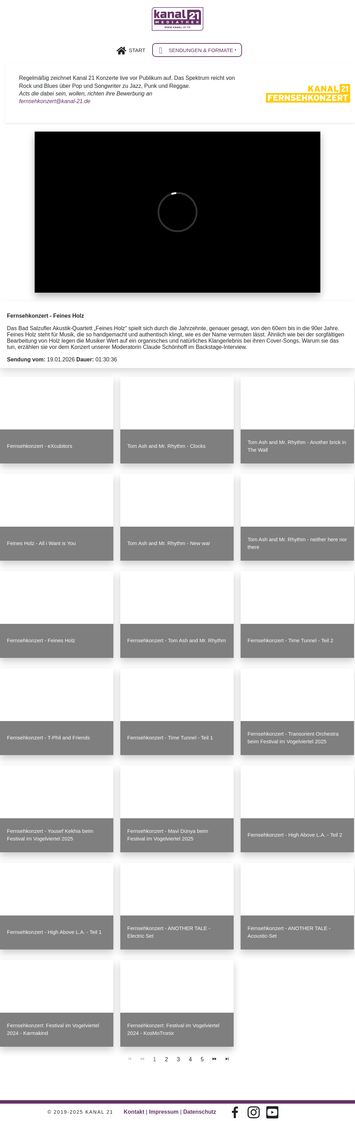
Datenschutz (199, 1112)
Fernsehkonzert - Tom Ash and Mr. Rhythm (176, 640)
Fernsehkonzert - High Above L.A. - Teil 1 (54, 931)
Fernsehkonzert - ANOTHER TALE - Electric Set (168, 931)
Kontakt (134, 1112)
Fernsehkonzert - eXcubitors (39, 446)
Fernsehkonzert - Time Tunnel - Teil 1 (170, 737)
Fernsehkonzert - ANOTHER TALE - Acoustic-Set (289, 931)
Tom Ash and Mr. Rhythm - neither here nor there (297, 543)
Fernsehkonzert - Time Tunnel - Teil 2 (290, 640)
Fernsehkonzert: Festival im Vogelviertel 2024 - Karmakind (53, 1028)
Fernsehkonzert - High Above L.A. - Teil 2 (295, 834)
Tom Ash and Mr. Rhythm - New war (168, 543)
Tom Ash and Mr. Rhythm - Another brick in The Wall (297, 446)
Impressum (164, 1112)
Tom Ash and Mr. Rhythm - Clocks (166, 446)
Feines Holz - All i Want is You (41, 543)
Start (137, 50)
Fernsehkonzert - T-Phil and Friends (48, 737)
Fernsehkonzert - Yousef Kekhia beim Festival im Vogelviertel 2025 (50, 834)
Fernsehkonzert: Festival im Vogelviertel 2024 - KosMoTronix (173, 1028)
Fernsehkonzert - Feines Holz (41, 640)
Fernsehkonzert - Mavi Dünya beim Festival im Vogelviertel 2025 (167, 834)
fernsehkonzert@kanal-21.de (54, 102)
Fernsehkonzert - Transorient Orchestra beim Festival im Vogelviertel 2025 (293, 737)
